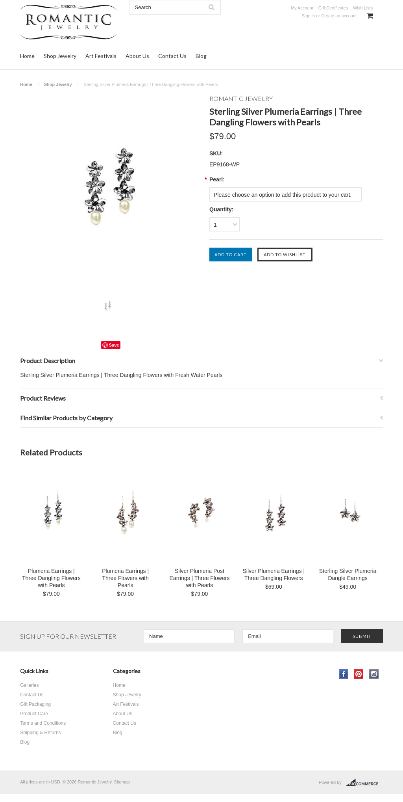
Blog (201, 55)
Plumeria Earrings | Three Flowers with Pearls (125, 578)
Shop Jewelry (60, 55)
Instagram (374, 674)
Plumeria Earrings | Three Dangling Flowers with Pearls (51, 578)
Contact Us (172, 55)
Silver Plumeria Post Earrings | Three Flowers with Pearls (200, 578)
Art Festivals (100, 55)
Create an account (339, 15)
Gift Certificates (333, 8)
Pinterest (359, 674)
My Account (302, 8)
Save (114, 345)
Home (27, 55)
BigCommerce (364, 782)
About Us (137, 55)
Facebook (344, 674)
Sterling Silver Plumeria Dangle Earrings (348, 574)
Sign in (308, 15)
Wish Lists (363, 8)
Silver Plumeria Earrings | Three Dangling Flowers (273, 574)
